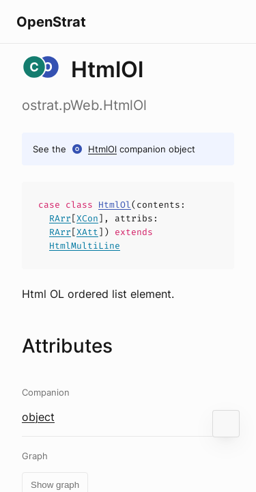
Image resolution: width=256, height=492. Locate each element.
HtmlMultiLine (84, 245)
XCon (87, 218)
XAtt (87, 232)
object (38, 417)
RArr (60, 218)
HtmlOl (102, 149)
